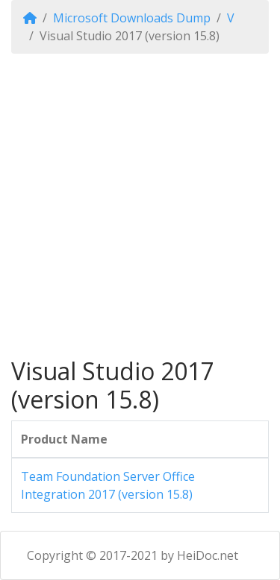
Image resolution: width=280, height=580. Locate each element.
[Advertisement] (140, 205)
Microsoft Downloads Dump (132, 18)
